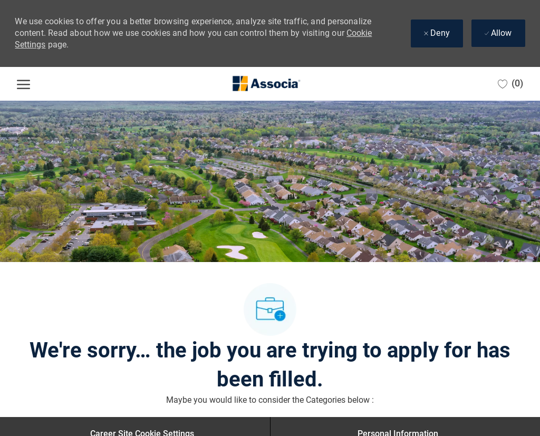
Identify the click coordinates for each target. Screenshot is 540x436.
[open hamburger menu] (23, 84)
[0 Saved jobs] (510, 84)
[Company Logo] (266, 83)
